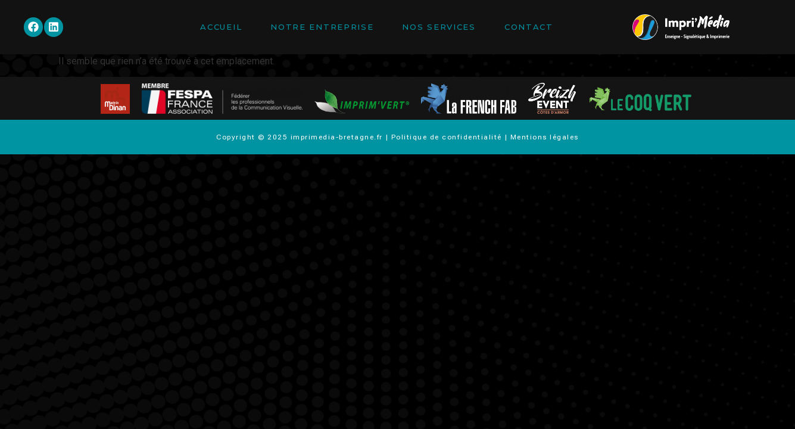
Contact (528, 27)
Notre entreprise (321, 27)
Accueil (221, 27)
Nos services (438, 27)
